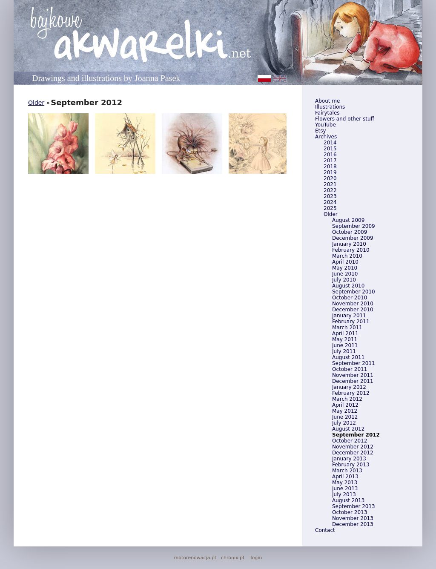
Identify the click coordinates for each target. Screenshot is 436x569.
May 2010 (344, 268)
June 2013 (345, 488)
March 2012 (347, 399)
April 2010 (345, 262)
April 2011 (345, 333)
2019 (330, 172)
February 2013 (351, 465)
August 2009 (348, 220)
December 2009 (352, 238)
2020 (330, 178)
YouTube (325, 125)
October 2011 (349, 369)
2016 (330, 155)
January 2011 (349, 316)
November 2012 (352, 447)
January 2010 (349, 244)
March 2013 (347, 471)
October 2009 (349, 232)
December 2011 (352, 381)
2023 (330, 196)
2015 (330, 149)
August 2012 (348, 429)
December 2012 (352, 453)
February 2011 (351, 322)
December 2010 (352, 310)
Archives (326, 137)
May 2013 (344, 483)
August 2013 (348, 500)
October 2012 (349, 441)
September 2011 (353, 363)
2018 (330, 167)
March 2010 (347, 256)
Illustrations (330, 107)
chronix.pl (232, 557)
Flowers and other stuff (344, 119)
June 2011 (345, 345)
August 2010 (348, 286)
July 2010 (344, 280)
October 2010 (349, 298)
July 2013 (344, 494)
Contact (325, 530)
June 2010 (345, 274)
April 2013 (345, 477)
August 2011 (348, 357)
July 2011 (344, 351)
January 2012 (349, 387)
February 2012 (351, 393)
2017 (330, 161)
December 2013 (352, 524)
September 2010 (353, 292)
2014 (330, 143)
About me (327, 101)
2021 (330, 184)
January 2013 (349, 459)
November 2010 (352, 304)
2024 (330, 202)
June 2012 (345, 417)
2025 (330, 208)
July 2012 (344, 423)
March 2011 (347, 327)
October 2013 (349, 512)
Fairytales (327, 113)
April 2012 (345, 405)
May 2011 (344, 339)
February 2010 (351, 250)
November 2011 (352, 375)
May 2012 (344, 411)
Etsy (320, 131)
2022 (330, 190)
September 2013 (353, 506)
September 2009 (353, 226)
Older (331, 214)
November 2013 (352, 518)
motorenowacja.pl (195, 557)
